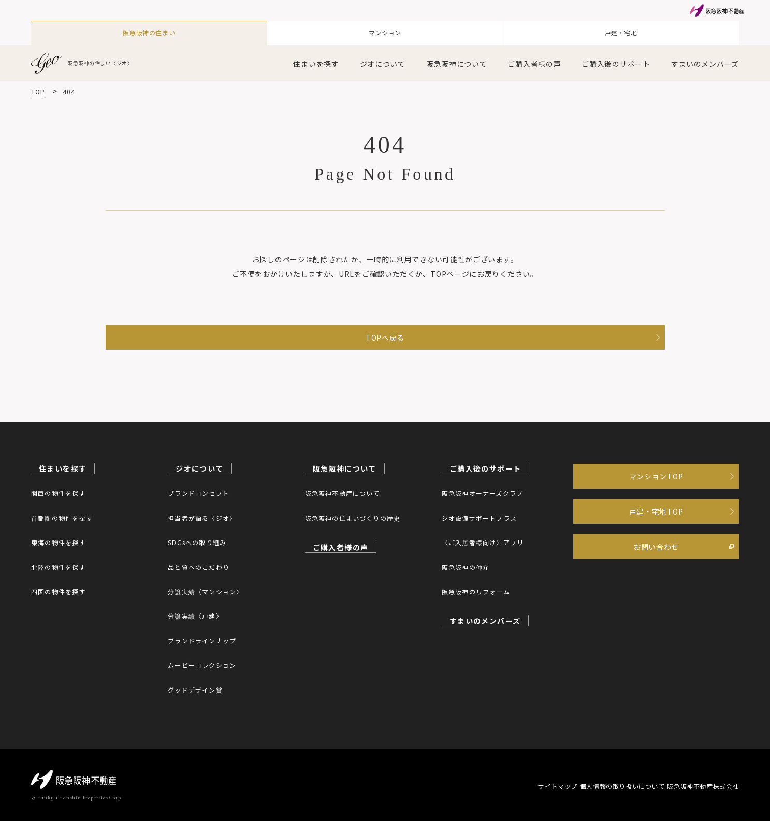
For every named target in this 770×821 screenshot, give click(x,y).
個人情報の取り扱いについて (606, 785)
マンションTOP (656, 480)
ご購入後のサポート (616, 58)
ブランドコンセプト (198, 493)
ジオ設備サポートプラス (479, 517)
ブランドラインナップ (202, 640)
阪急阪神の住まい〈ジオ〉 (88, 57)
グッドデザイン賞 (195, 689)
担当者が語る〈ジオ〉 (202, 517)
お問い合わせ (656, 563)
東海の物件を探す (58, 541)
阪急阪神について (456, 58)
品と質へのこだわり (198, 566)
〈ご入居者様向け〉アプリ (483, 541)
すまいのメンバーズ (705, 58)
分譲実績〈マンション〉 (205, 591)
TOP (38, 85)
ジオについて (382, 58)
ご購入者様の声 (534, 58)
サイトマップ (526, 785)
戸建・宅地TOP (656, 521)
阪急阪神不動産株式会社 (703, 785)
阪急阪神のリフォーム (476, 591)
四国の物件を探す (58, 591)
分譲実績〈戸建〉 (195, 615)
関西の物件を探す (58, 493)
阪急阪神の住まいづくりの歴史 (353, 517)
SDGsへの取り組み (197, 541)
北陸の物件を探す (58, 566)
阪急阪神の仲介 (465, 566)
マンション (385, 30)
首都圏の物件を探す (62, 517)
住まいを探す (316, 58)
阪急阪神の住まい (149, 30)
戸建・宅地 (621, 30)
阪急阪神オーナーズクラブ (482, 493)
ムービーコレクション (202, 664)
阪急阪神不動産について (342, 493)
